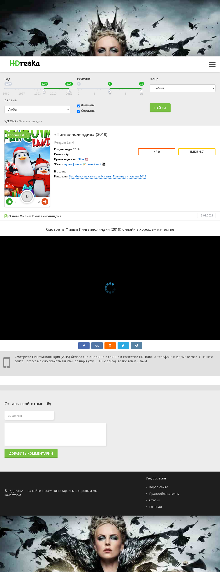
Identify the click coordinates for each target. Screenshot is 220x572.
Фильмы (88, 105)
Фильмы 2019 (136, 176)
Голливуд (119, 176)
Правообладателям (164, 493)
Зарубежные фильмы (84, 176)
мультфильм (73, 164)
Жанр (154, 79)
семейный (94, 164)
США (80, 159)
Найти (160, 108)
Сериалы (88, 110)
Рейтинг (83, 79)
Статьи (154, 500)
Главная (155, 507)
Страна (11, 100)
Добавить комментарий (31, 453)
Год (7, 79)
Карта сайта (158, 487)
